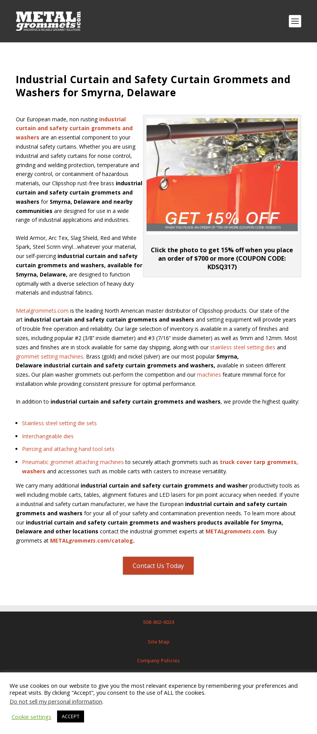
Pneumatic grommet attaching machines (73, 462)
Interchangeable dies (48, 436)
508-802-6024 (158, 621)
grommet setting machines (49, 356)
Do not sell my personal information (56, 701)
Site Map (158, 641)
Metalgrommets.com (42, 310)
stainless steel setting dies (242, 347)
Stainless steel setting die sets (59, 423)
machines (209, 374)
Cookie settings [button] (31, 716)
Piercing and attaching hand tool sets (68, 448)
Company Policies (158, 660)
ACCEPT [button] (70, 716)
